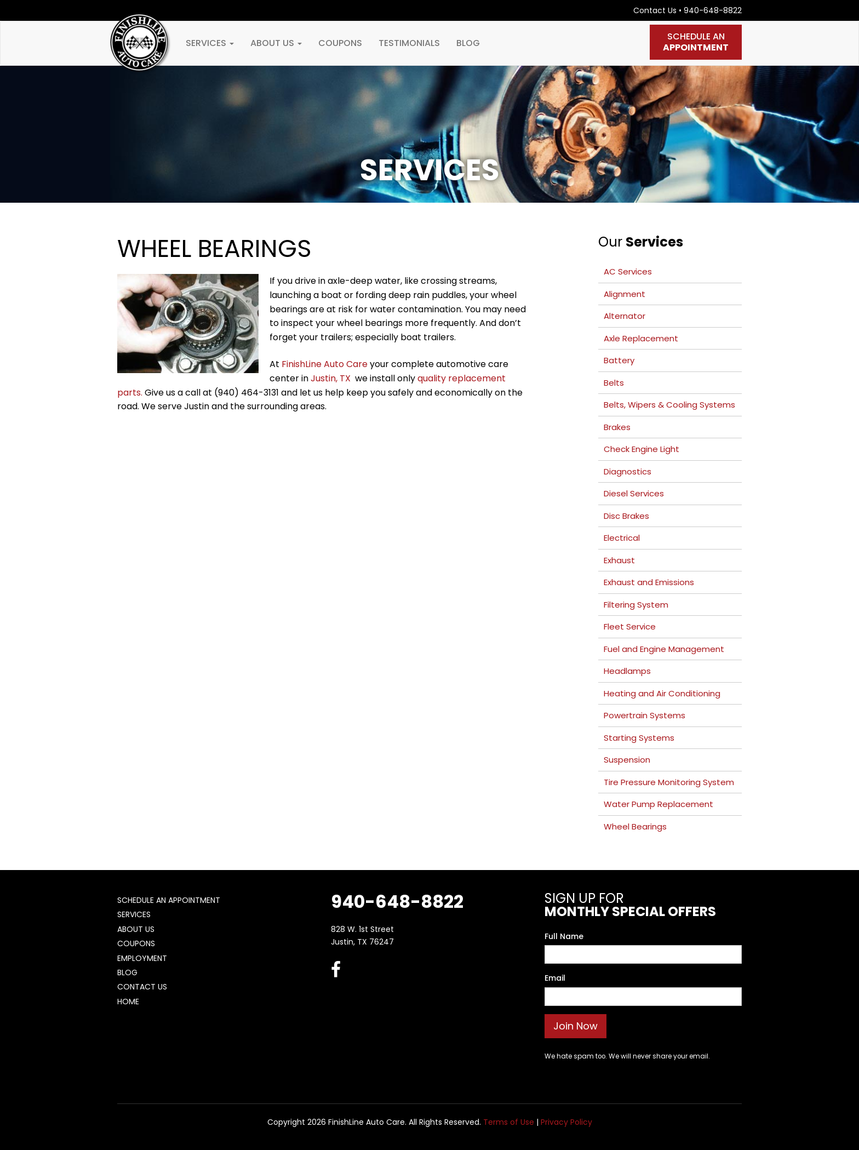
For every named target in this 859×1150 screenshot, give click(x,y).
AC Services (628, 271)
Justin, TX (332, 378)
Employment (142, 958)
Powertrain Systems (644, 715)
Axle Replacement (641, 338)
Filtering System (636, 604)
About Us (276, 43)
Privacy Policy (566, 1122)
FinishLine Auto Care (325, 364)
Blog (468, 43)
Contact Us (655, 10)
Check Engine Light (641, 449)
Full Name (564, 936)
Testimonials (409, 43)
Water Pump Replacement (658, 804)
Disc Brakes (626, 516)
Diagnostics (627, 471)
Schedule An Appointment (168, 900)
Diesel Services (634, 493)
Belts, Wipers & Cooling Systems (669, 404)
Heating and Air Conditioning (662, 693)
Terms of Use (508, 1122)
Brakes (617, 427)
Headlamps (627, 671)
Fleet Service (630, 626)
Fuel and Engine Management (664, 649)
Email (555, 977)
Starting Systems (639, 737)
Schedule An (696, 42)
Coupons (340, 43)
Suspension (627, 759)
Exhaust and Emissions (649, 582)
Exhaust (619, 560)
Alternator (624, 316)
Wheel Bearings (635, 826)
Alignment (624, 294)
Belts (614, 382)
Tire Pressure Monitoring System (669, 782)
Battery (619, 360)
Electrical (622, 537)
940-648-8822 (713, 10)
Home (128, 1001)
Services (210, 43)
